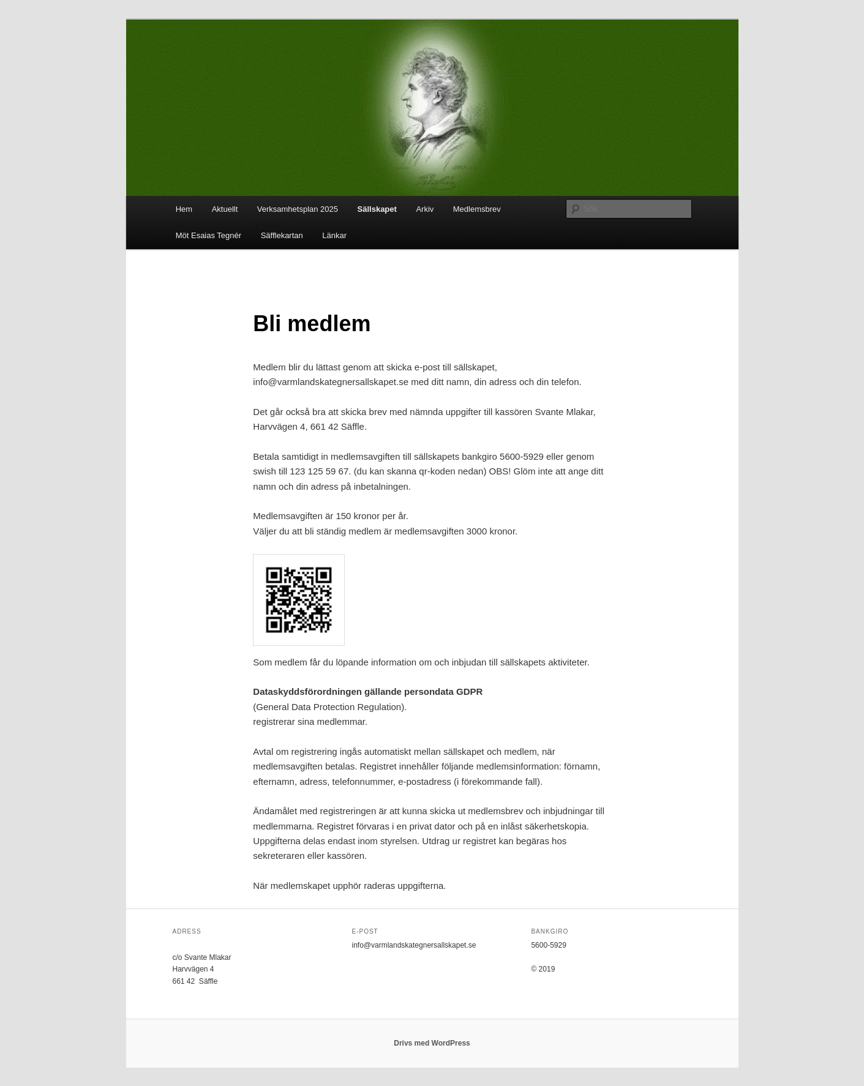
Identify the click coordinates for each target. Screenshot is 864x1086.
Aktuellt (225, 209)
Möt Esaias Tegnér (208, 235)
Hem (184, 209)
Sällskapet (377, 209)
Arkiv (425, 209)
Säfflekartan (282, 235)
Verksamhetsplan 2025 (297, 209)
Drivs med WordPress (432, 1043)
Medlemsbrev (477, 209)
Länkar (334, 235)
